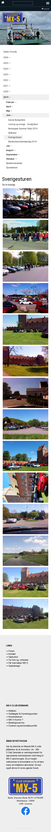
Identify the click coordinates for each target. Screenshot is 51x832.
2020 (5, 91)
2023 (5, 74)
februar (10, 102)
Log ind (45, 9)
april (8, 106)
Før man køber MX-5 (18, 663)
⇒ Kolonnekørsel (14, 717)
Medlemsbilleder (14, 163)
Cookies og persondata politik (22, 725)
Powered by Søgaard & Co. (25, 828)
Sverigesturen (14, 137)
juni (8, 115)
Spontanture (12, 167)
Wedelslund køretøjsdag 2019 (22, 141)
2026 (5, 57)
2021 (5, 86)
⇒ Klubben (11, 711)
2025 (5, 63)
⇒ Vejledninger (13, 666)
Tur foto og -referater (18, 660)
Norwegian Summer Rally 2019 (22, 128)
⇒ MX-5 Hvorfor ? (14, 719)
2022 (5, 80)
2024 (5, 69)
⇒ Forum (10, 651)
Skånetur (12, 133)
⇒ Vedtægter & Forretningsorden (21, 714)
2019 (5, 97)
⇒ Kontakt (11, 654)
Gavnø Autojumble (16, 120)
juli (8, 146)
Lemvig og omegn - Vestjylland (23, 124)
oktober (10, 159)
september (12, 154)
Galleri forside (10, 51)
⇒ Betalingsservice (15, 722)
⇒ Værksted (12, 657)
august (9, 150)
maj (8, 111)
